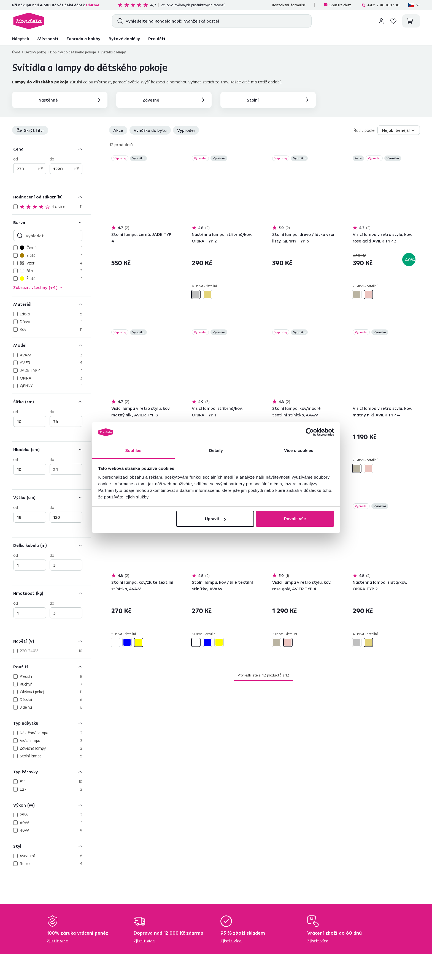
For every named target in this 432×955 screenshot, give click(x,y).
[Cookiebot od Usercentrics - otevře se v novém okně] (310, 432)
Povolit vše (295, 518)
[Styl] (51, 845)
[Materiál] (51, 304)
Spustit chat (337, 5)
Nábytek (20, 38)
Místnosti (47, 38)
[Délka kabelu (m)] (51, 545)
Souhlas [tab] (133, 450)
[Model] (51, 345)
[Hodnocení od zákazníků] (51, 196)
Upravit (215, 518)
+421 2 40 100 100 (380, 5)
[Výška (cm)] (51, 497)
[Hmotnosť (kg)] (51, 593)
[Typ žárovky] (51, 771)
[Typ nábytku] (51, 722)
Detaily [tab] (216, 450)
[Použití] (51, 666)
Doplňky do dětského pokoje (73, 52)
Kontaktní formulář (288, 5)
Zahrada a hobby (83, 38)
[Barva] (51, 222)
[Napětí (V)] (51, 640)
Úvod (16, 52)
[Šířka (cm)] (51, 401)
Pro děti (156, 38)
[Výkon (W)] (51, 804)
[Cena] (51, 148)
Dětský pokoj (35, 52)
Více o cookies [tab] (298, 450)
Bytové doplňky (124, 38)
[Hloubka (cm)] (51, 449)
